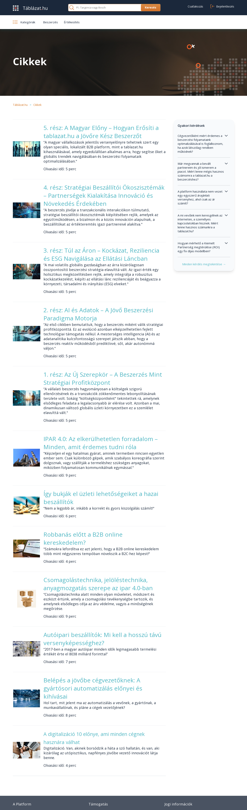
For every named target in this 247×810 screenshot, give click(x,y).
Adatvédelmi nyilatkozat (206, 802)
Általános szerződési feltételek (185, 773)
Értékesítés (72, 22)
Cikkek (93, 785)
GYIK (92, 773)
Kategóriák (20, 785)
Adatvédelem (173, 779)
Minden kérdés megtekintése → (207, 278)
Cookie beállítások (176, 785)
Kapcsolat (95, 779)
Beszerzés (50, 22)
